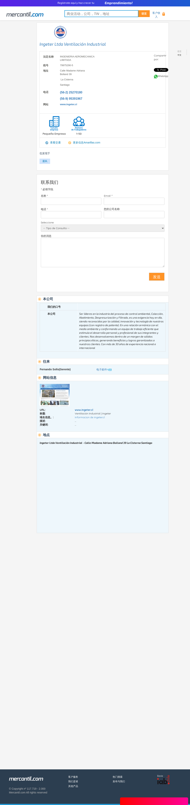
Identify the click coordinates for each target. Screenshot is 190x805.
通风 (44, 161)
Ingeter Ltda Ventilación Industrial (73, 44)
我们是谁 (73, 781)
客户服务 (73, 776)
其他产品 (73, 786)
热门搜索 (118, 776)
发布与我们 (119, 781)
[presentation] (69, 278)
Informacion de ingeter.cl (90, 417)
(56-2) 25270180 (71, 92)
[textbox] (107, 13)
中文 (179, 55)
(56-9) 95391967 (71, 98)
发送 (157, 276)
